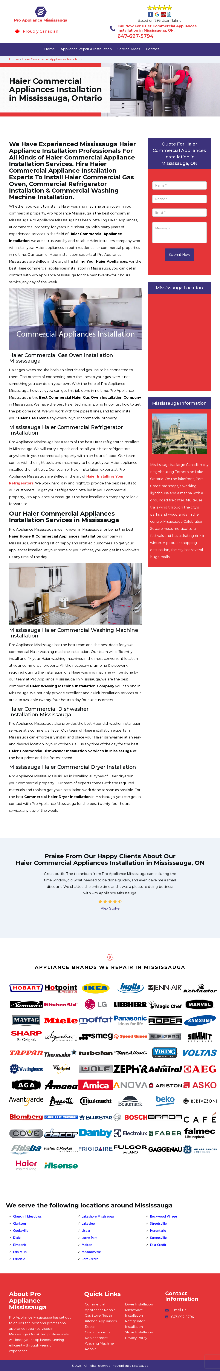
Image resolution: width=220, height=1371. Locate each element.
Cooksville (20, 1231)
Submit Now (179, 255)
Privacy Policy (136, 1338)
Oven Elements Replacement (97, 1335)
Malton (87, 1245)
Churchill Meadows (27, 1216)
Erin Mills (20, 1252)
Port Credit (90, 1259)
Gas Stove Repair (98, 1315)
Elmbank (19, 1245)
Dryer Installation (139, 1304)
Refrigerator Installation (135, 1324)
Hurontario (158, 1231)
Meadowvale (91, 1252)
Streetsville (158, 1224)
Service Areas (129, 49)
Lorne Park (90, 1238)
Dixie (17, 1238)
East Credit (158, 1245)
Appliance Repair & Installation (86, 49)
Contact (152, 49)
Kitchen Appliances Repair (101, 1324)
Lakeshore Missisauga (98, 1216)
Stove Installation (139, 1332)
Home (49, 49)
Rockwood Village (163, 1216)
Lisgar (86, 1231)
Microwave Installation (134, 1312)
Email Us (179, 1310)
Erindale (19, 1259)
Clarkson (19, 1224)
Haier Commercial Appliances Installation (52, 59)
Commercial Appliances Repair (100, 1307)
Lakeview (89, 1224)
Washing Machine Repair (99, 1346)
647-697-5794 (136, 36)
